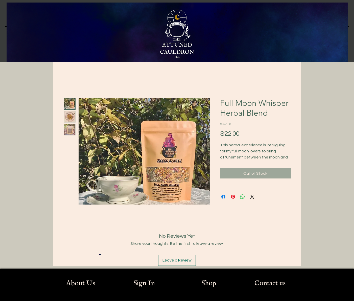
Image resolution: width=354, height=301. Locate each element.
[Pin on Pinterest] (233, 197)
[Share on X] (252, 197)
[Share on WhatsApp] (243, 197)
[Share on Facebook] (223, 197)
